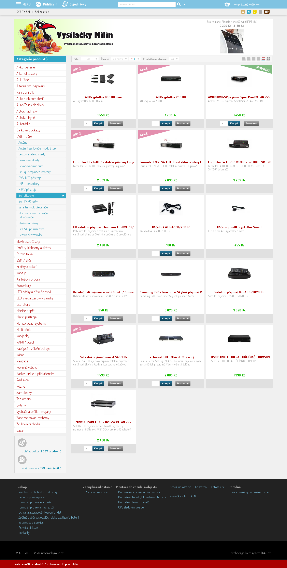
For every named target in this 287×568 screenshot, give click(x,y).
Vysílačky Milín (178, 496)
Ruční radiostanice (96, 492)
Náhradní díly (25, 92)
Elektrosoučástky (28, 241)
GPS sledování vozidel (131, 507)
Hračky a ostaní (26, 266)
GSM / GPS (23, 260)
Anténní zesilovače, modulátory (37, 148)
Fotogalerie (218, 487)
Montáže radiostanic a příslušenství (139, 492)
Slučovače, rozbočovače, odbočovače (33, 215)
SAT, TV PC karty (28, 201)
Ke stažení (201, 487)
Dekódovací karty (29, 160)
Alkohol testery (26, 73)
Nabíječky (22, 336)
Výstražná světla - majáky (33, 411)
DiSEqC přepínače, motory (34, 172)
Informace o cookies (30, 522)
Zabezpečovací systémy (32, 417)
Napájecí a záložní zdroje (33, 348)
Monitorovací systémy (31, 323)
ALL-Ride (22, 79)
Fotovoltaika (24, 254)
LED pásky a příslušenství (33, 291)
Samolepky (24, 392)
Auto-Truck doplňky (30, 105)
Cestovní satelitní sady (31, 154)
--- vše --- (88, 58)
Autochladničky (27, 111)
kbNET (195, 496)
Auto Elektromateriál (30, 98)
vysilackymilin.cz (53, 553)
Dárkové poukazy (28, 130)
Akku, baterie (25, 67)
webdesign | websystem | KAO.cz (251, 553)
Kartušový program (29, 279)
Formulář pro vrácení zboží (34, 502)
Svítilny (21, 405)
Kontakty (24, 533)
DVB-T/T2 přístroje (29, 178)
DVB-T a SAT (25, 136)
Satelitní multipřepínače (33, 207)
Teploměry (23, 399)
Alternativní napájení (30, 86)
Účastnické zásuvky (30, 235)
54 (172, 58)
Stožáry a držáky (28, 223)
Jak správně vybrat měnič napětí (250, 492)
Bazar (20, 430)
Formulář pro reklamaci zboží (36, 507)
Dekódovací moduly (30, 166)
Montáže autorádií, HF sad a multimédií (142, 497)
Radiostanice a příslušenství (35, 373)
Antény (22, 142)
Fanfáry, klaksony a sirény (33, 247)
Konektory (23, 285)
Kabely (21, 273)
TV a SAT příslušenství (31, 229)
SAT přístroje (26, 195)
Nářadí (20, 354)
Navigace (22, 361)
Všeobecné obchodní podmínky (37, 492)
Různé (20, 386)
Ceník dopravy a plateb (32, 497)
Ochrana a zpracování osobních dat (39, 512)
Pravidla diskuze (28, 528)
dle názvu (118, 58)
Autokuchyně (25, 117)
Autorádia (23, 123)
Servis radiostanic (180, 487)
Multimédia (23, 329)
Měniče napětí (25, 310)
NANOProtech (25, 342)
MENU (27, 4)
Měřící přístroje (27, 190)
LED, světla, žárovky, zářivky (34, 298)
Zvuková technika (28, 424)
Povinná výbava (27, 367)
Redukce (22, 380)
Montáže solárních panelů (133, 502)
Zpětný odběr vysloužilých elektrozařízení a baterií (48, 517)
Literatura (23, 304)
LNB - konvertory (28, 184)
